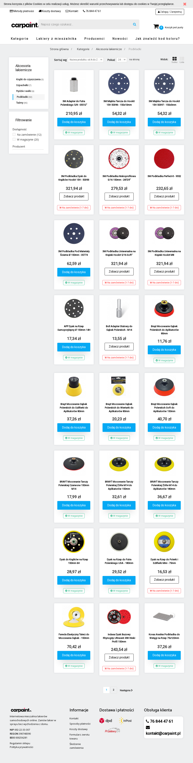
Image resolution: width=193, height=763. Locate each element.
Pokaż (111, 60)
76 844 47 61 (92, 11)
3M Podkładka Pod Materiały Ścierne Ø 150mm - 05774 (74, 253)
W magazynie (28, 164)
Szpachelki (23, 85)
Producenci (94, 38)
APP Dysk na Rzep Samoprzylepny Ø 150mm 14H (73, 328)
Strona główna (59, 49)
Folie (20, 108)
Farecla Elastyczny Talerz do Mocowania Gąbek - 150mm (74, 636)
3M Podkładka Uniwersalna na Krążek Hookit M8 (164, 253)
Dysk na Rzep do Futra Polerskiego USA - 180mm (119, 561)
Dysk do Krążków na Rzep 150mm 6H (74, 561)
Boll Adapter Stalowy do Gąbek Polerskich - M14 (119, 328)
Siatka (174, 60)
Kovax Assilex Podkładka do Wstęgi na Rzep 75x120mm (164, 636)
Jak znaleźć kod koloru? (157, 38)
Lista (182, 60)
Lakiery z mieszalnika (56, 38)
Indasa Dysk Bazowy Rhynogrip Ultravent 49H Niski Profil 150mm (119, 638)
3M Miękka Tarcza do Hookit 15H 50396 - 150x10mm (119, 103)
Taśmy (22, 102)
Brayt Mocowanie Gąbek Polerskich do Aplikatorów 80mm (164, 330)
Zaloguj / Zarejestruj (170, 12)
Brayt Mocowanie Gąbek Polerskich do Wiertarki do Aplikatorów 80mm (119, 408)
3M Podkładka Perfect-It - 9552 (164, 176)
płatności (126, 710)
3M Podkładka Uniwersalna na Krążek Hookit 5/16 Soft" (119, 253)
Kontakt (72, 11)
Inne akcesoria (26, 126)
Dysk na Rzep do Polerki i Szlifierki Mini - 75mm (164, 561)
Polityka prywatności (21, 747)
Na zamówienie (29, 159)
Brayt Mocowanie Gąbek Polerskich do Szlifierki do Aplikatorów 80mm (74, 408)
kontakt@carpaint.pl (163, 733)
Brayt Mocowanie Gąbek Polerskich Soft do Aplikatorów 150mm (164, 408)
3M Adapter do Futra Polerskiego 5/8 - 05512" (74, 103)
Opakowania (25, 114)
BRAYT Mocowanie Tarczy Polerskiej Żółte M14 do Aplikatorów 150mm (119, 485)
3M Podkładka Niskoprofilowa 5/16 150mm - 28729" (119, 178)
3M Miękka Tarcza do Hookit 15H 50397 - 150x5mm (164, 103)
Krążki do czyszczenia (30, 79)
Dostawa (107, 710)
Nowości (120, 38)
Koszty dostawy (50, 11)
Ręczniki (22, 120)
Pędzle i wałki (25, 91)
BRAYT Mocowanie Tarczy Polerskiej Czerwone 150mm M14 (73, 485)
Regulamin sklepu (20, 743)
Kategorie (20, 38)
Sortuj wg (60, 60)
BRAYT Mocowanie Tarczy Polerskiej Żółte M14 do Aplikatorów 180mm (164, 485)
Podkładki (24, 96)
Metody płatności (22, 11)
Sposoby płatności (80, 723)
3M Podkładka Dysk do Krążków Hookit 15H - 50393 (73, 178)
